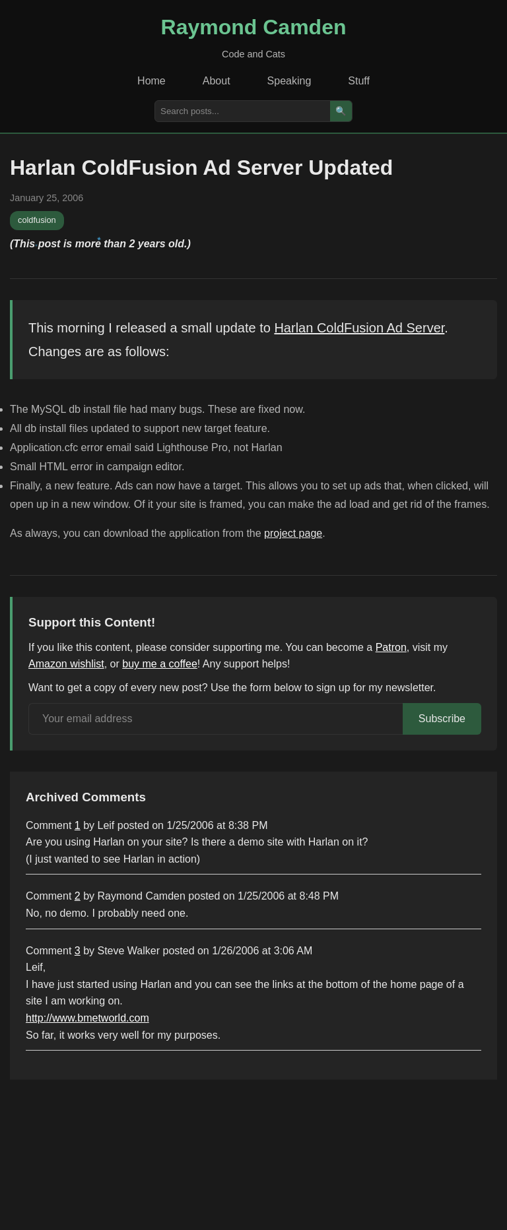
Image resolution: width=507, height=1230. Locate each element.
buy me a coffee (159, 663)
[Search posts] (242, 111)
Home (151, 80)
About (216, 80)
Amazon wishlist (66, 663)
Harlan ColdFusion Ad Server (359, 328)
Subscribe (442, 718)
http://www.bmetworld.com (87, 1018)
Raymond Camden (254, 27)
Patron (391, 647)
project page (293, 533)
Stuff (359, 80)
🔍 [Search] (341, 111)
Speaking (289, 80)
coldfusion (37, 220)
